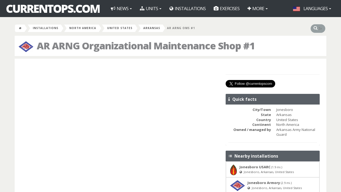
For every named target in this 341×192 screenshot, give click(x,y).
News (121, 8)
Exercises (226, 8)
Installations (187, 8)
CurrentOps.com (53, 8)
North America (82, 28)
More (257, 8)
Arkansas (151, 28)
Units (150, 8)
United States (119, 28)
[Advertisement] (119, 101)
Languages (312, 8)
